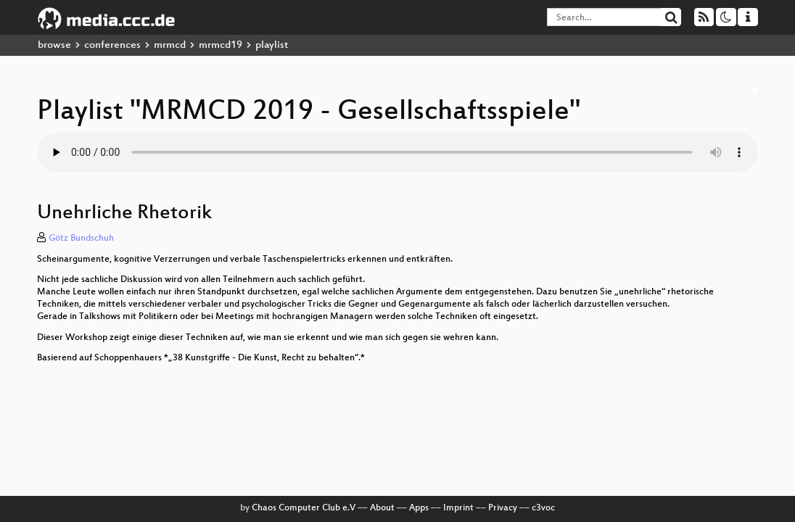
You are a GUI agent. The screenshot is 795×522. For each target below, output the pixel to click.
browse (54, 45)
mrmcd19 (220, 45)
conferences (112, 45)
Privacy (502, 508)
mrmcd (170, 45)
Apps (419, 508)
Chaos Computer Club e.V (303, 508)
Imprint (458, 508)
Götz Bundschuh (81, 238)
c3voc (543, 508)
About (382, 508)
